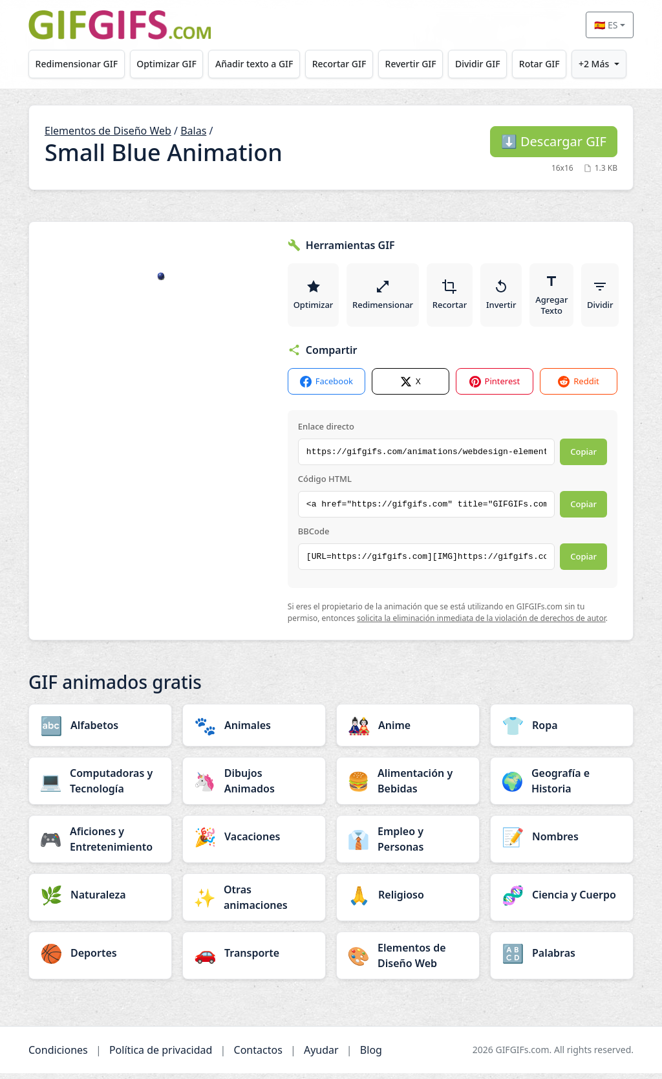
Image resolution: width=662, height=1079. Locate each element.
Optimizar (314, 297)
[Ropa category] (562, 731)
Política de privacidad (161, 1056)
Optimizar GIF (166, 64)
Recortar (453, 297)
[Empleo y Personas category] (408, 845)
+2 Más (594, 64)
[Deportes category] (100, 958)
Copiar (583, 457)
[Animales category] (254, 731)
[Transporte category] (254, 958)
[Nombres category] (562, 842)
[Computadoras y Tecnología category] (100, 786)
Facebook (326, 387)
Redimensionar (385, 297)
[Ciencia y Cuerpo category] (562, 900)
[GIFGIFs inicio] (119, 24)
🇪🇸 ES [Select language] (605, 25)
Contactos (258, 1056)
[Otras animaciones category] (254, 903)
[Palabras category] (562, 958)
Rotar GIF (539, 64)
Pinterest (494, 387)
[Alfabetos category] (100, 731)
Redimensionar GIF (77, 64)
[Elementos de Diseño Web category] (408, 961)
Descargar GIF (553, 141)
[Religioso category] (408, 900)
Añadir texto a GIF (254, 64)
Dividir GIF (477, 64)
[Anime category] (408, 731)
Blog (371, 1056)
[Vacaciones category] (254, 842)
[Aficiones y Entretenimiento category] (100, 845)
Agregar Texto (558, 297)
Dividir (608, 297)
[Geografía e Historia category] (562, 786)
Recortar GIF (339, 64)
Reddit (578, 387)
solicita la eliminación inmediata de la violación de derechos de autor (481, 624)
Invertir (506, 297)
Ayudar (321, 1056)
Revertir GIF (410, 64)
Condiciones (58, 1056)
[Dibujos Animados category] (254, 786)
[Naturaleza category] (100, 900)
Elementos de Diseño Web (108, 131)
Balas (193, 131)
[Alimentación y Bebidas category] (408, 786)
